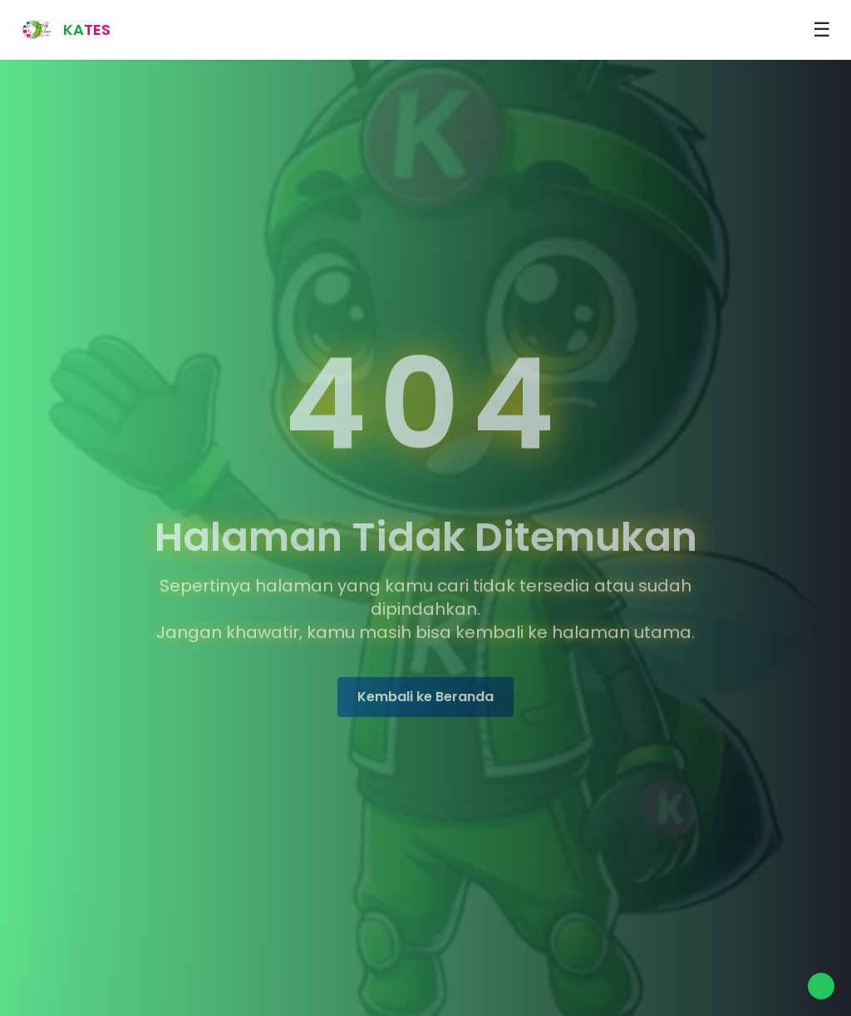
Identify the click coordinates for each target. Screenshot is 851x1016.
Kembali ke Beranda (425, 698)
